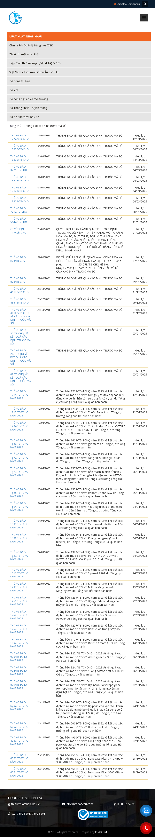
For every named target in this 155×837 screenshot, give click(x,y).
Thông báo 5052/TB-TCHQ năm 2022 (19, 706)
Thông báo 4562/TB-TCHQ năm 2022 (19, 758)
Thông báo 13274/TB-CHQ (19, 189)
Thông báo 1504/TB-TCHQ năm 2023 (19, 506)
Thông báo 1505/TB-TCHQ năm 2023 (19, 524)
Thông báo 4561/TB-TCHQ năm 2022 (19, 772)
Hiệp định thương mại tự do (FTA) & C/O (35, 63)
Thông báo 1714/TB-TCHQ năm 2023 (19, 395)
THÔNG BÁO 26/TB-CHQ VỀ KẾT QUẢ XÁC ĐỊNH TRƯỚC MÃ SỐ (20, 357)
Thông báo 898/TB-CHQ (18, 280)
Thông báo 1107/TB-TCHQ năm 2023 (19, 643)
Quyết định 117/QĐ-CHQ (18, 230)
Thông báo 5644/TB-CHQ (18, 220)
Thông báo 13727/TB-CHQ (19, 137)
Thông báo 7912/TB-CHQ (18, 210)
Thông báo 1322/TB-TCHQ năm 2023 (19, 555)
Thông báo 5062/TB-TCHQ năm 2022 (19, 727)
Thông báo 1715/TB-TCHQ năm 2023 (19, 412)
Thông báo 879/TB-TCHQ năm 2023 (18, 685)
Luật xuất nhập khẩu (25, 36)
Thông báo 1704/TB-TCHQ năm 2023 (19, 426)
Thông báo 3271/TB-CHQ (18, 168)
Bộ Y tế (14, 90)
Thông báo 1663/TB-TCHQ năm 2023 (19, 444)
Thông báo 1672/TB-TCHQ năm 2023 (19, 458)
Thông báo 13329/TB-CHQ (19, 199)
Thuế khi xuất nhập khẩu (24, 54)
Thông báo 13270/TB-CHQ (19, 147)
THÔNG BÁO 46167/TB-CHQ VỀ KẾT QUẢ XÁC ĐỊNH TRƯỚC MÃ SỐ (20, 316)
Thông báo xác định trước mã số (44, 126)
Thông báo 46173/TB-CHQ (19, 290)
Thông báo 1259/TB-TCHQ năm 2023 (19, 601)
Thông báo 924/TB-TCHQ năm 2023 (18, 671)
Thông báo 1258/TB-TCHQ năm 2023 (19, 615)
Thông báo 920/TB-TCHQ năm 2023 (18, 657)
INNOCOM (101, 832)
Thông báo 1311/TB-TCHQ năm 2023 (19, 573)
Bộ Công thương (19, 81)
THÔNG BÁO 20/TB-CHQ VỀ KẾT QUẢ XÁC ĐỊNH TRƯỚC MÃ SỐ (20, 336)
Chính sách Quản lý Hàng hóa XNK (31, 45)
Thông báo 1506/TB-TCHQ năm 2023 (19, 538)
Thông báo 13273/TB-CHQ (19, 178)
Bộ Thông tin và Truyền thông (28, 108)
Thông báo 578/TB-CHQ (18, 259)
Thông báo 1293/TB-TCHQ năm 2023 (19, 587)
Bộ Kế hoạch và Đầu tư (24, 117)
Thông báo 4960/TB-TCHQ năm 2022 (19, 741)
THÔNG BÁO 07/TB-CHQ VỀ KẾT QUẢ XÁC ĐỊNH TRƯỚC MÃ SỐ (20, 377)
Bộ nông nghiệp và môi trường (28, 99)
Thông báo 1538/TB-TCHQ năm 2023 (19, 493)
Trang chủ (14, 126)
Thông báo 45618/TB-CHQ (19, 300)
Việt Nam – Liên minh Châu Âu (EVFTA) (33, 72)
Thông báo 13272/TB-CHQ (19, 158)
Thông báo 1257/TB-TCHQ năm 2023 (19, 629)
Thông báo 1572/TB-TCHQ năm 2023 (19, 472)
